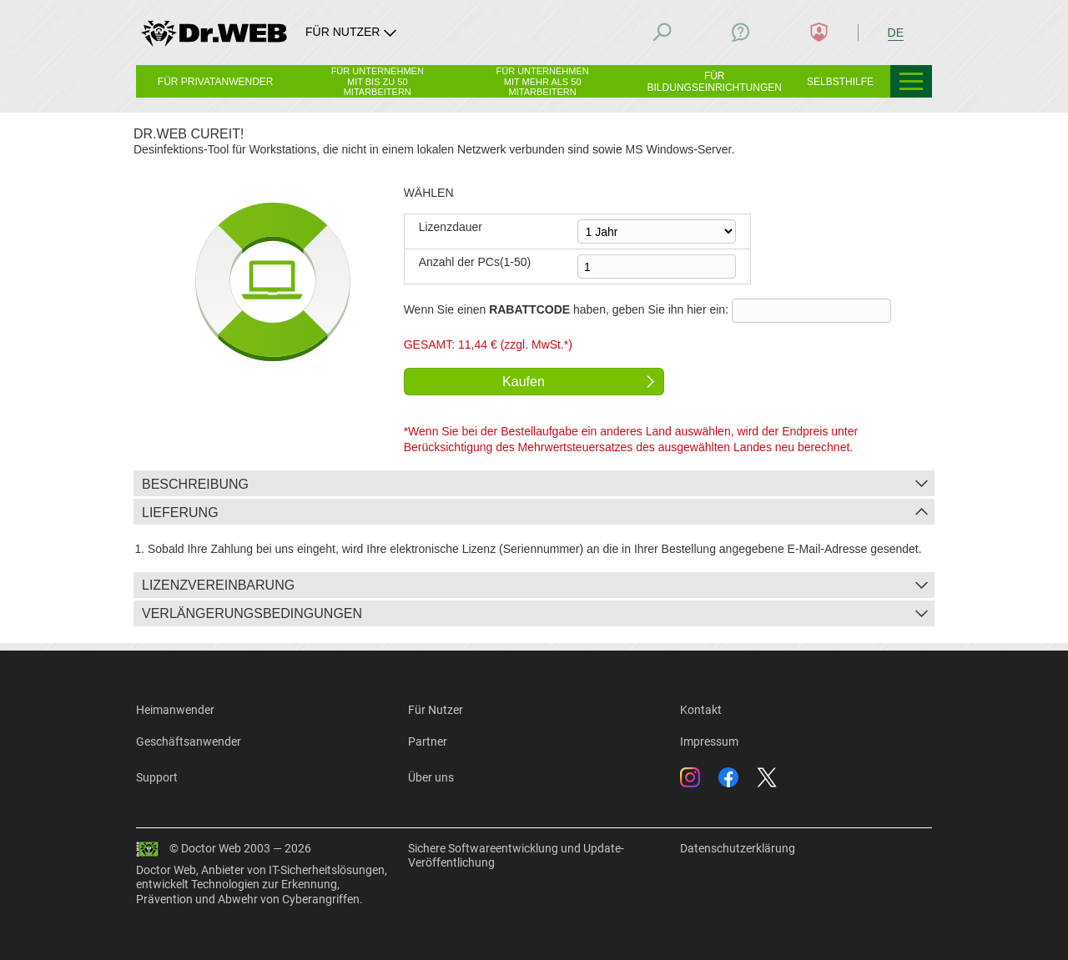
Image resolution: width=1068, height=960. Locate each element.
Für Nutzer (435, 710)
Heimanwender (175, 710)
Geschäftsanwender (188, 741)
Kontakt (701, 710)
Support (157, 777)
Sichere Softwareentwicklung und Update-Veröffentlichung (516, 856)
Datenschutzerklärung (737, 848)
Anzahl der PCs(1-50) (475, 262)
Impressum (709, 741)
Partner (427, 741)
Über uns (431, 777)
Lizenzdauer (450, 227)
